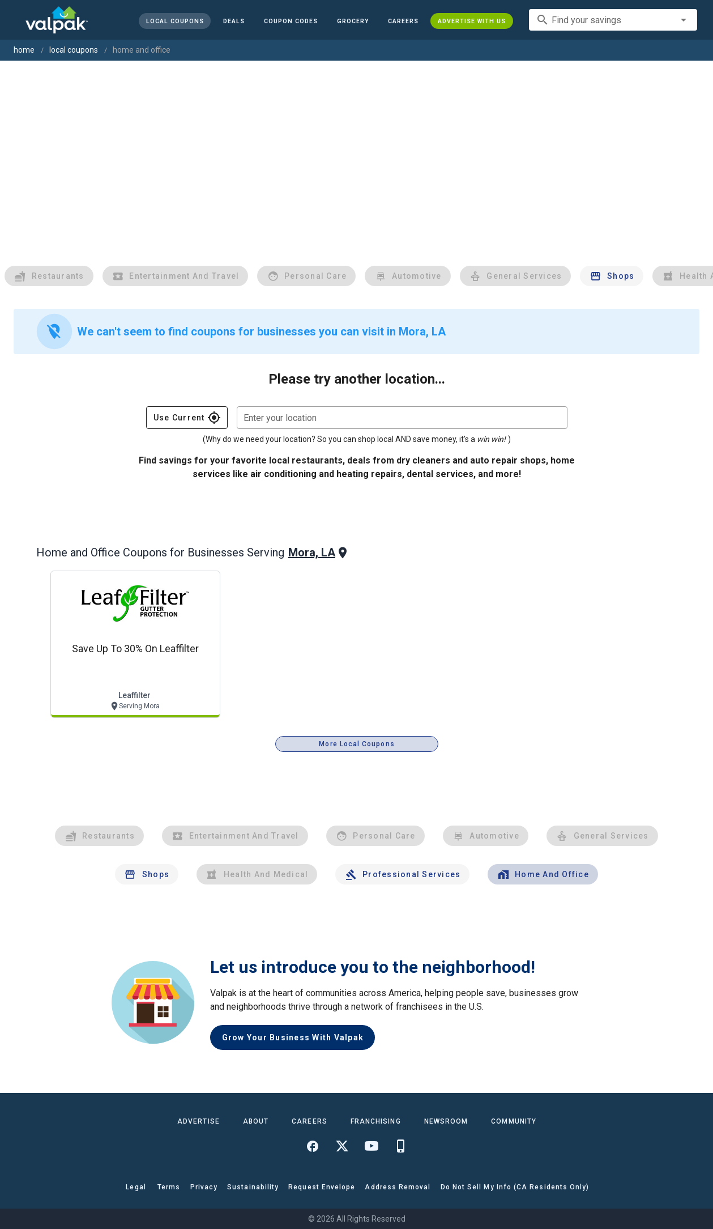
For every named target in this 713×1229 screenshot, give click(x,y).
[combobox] (613, 20)
